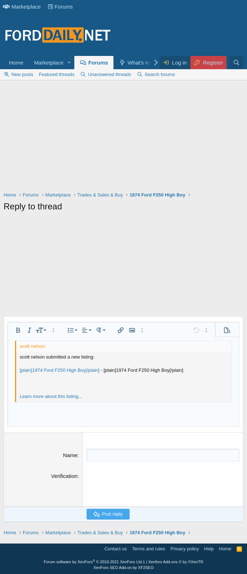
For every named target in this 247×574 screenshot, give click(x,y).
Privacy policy (185, 548)
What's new (141, 63)
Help (209, 548)
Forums (60, 7)
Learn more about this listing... (51, 396)
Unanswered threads (109, 74)
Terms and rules (148, 548)
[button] (69, 62)
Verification (64, 476)
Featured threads (56, 74)
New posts (22, 74)
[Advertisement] (123, 137)
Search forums (160, 74)
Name (70, 455)
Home (16, 63)
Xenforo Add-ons (175, 562)
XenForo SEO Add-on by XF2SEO (123, 567)
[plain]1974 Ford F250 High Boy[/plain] (59, 370)
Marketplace (22, 7)
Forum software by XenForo (93, 562)
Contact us (115, 548)
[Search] (236, 62)
